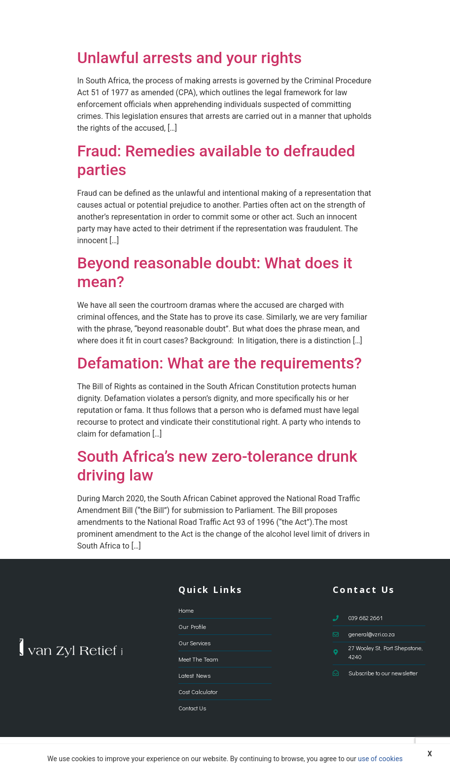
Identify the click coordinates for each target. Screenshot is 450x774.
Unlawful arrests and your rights (189, 57)
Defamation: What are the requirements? (219, 363)
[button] (423, 22)
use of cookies (380, 759)
